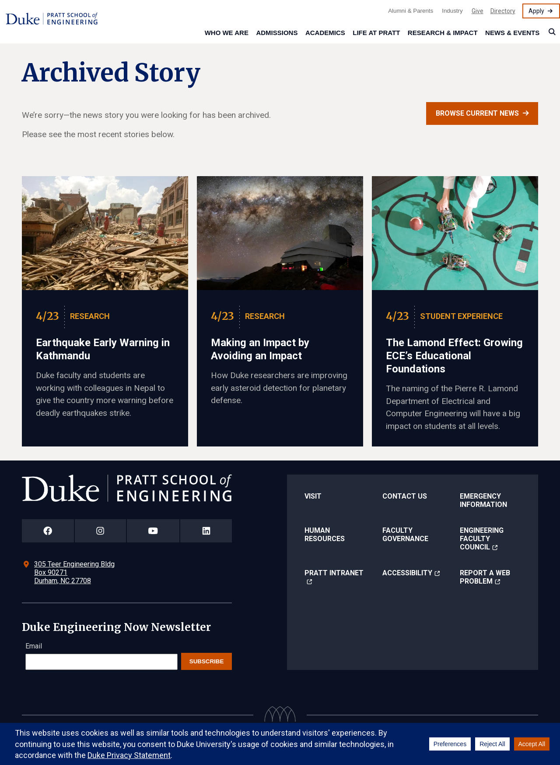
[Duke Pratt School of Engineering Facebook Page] (48, 530)
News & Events (512, 32)
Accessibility (407, 573)
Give (477, 10)
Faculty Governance (405, 534)
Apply (536, 10)
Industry (452, 10)
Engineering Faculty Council (482, 538)
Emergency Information (483, 500)
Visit (313, 496)
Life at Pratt (376, 32)
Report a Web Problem (485, 577)
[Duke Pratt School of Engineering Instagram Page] (100, 530)
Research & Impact (443, 32)
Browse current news (477, 113)
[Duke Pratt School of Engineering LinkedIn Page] (206, 530)
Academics (325, 32)
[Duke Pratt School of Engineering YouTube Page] (153, 530)
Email (33, 646)
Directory (502, 10)
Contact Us (404, 496)
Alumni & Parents (410, 10)
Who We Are (226, 32)
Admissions (277, 32)
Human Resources (324, 534)
